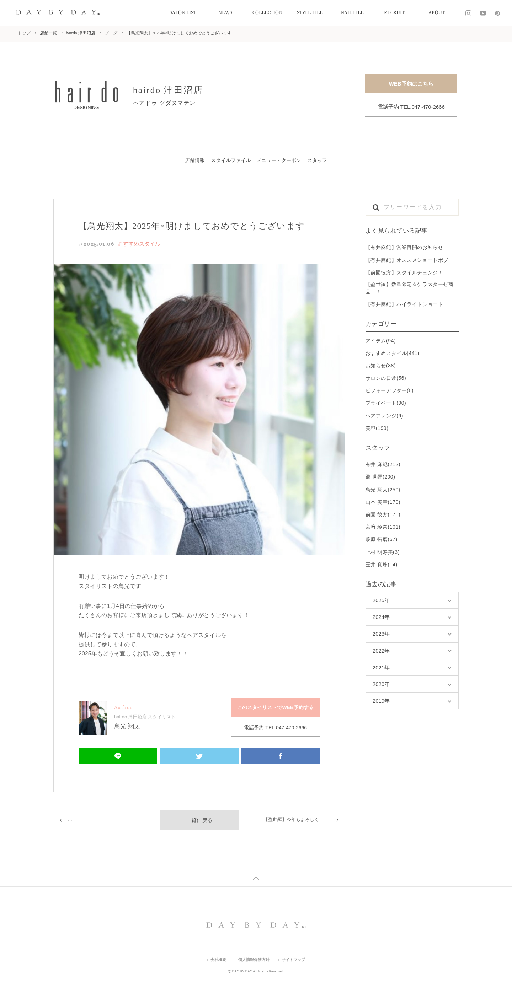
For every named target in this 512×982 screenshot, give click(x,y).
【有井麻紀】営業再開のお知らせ (404, 247)
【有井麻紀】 (82, 818)
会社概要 (215, 961)
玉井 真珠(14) (382, 564)
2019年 (381, 701)
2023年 (381, 634)
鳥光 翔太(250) (383, 489)
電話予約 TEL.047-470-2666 (411, 107)
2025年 (381, 600)
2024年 (381, 617)
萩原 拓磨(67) (382, 539)
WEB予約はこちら (411, 84)
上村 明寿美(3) (383, 552)
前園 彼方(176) (383, 514)
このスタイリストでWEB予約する (275, 706)
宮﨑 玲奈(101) (383, 527)
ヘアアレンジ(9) (384, 415)
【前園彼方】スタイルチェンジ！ (404, 272)
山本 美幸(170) (383, 502)
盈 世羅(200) (380, 477)
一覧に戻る (199, 818)
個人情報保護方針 (253, 961)
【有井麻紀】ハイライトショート (404, 304)
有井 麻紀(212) (383, 464)
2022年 (381, 650)
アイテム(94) (381, 340)
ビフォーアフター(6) (390, 390)
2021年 (381, 667)
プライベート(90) (386, 403)
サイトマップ (295, 961)
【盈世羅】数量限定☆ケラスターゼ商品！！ (410, 288)
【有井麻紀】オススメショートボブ (407, 260)
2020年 (381, 684)
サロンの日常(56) (386, 378)
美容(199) (377, 428)
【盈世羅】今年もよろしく (293, 818)
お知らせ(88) (381, 365)
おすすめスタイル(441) (393, 353)
